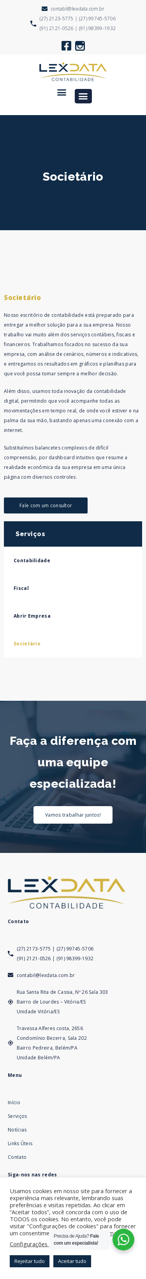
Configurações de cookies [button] (43, 1243)
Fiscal (21, 588)
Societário (27, 643)
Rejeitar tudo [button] (29, 1261)
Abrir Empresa (32, 616)
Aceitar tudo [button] (72, 1261)
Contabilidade (32, 560)
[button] (62, 92)
